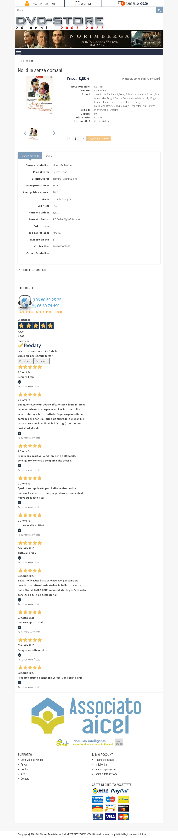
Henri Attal (135, 106)
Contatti (25, 778)
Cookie (24, 769)
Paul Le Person (122, 98)
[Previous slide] (25, 134)
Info (23, 774)
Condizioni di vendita (32, 759)
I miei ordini (101, 764)
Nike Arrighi (107, 98)
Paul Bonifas (148, 106)
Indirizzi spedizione (105, 769)
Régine (110, 106)
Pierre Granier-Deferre (106, 109)
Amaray (57, 233)
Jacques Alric (121, 106)
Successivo (42, 361)
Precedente (25, 361)
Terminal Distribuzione (65, 178)
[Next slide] (54, 134)
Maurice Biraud (146, 94)
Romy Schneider (128, 94)
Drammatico (101, 90)
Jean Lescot (109, 102)
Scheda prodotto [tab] (30, 156)
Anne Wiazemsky (140, 98)
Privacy (25, 764)
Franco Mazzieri (125, 102)
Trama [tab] (48, 156)
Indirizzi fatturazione (106, 774)
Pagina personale (104, 759)
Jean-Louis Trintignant (106, 94)
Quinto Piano (60, 172)
